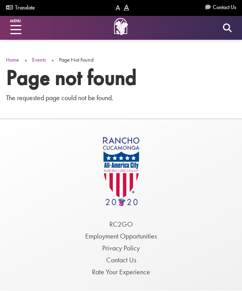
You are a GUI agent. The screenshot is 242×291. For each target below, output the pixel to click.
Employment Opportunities (121, 236)
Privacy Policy (121, 247)
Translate (20, 7)
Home (12, 59)
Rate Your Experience (121, 271)
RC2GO (121, 224)
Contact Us (224, 7)
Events (39, 59)
